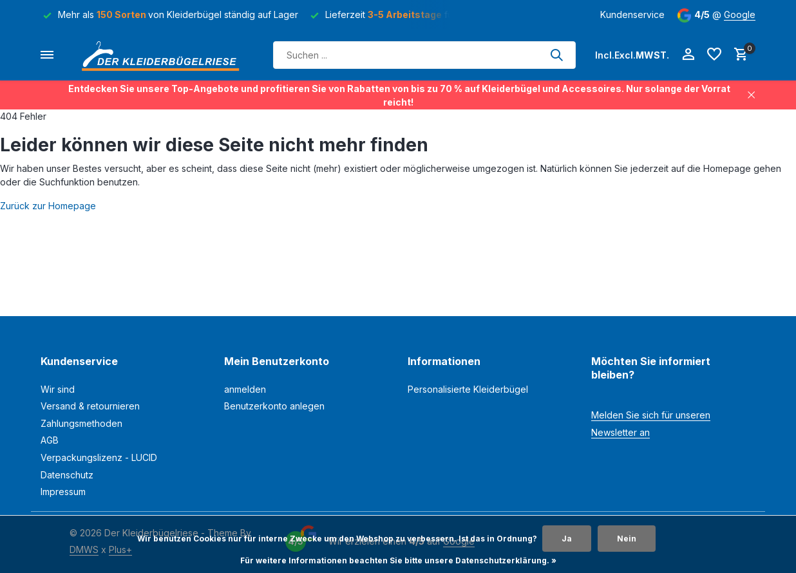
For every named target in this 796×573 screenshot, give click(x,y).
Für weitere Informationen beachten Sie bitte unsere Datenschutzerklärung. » (398, 560)
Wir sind (58, 389)
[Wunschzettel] (714, 54)
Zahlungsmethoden (81, 423)
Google (739, 14)
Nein (626, 538)
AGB (50, 440)
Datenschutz (67, 474)
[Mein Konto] (688, 55)
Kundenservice (632, 14)
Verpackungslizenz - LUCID (99, 457)
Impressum (63, 491)
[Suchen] (424, 55)
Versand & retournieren (90, 405)
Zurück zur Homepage (48, 205)
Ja (567, 538)
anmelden (245, 389)
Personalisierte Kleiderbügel (468, 389)
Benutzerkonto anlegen (274, 405)
